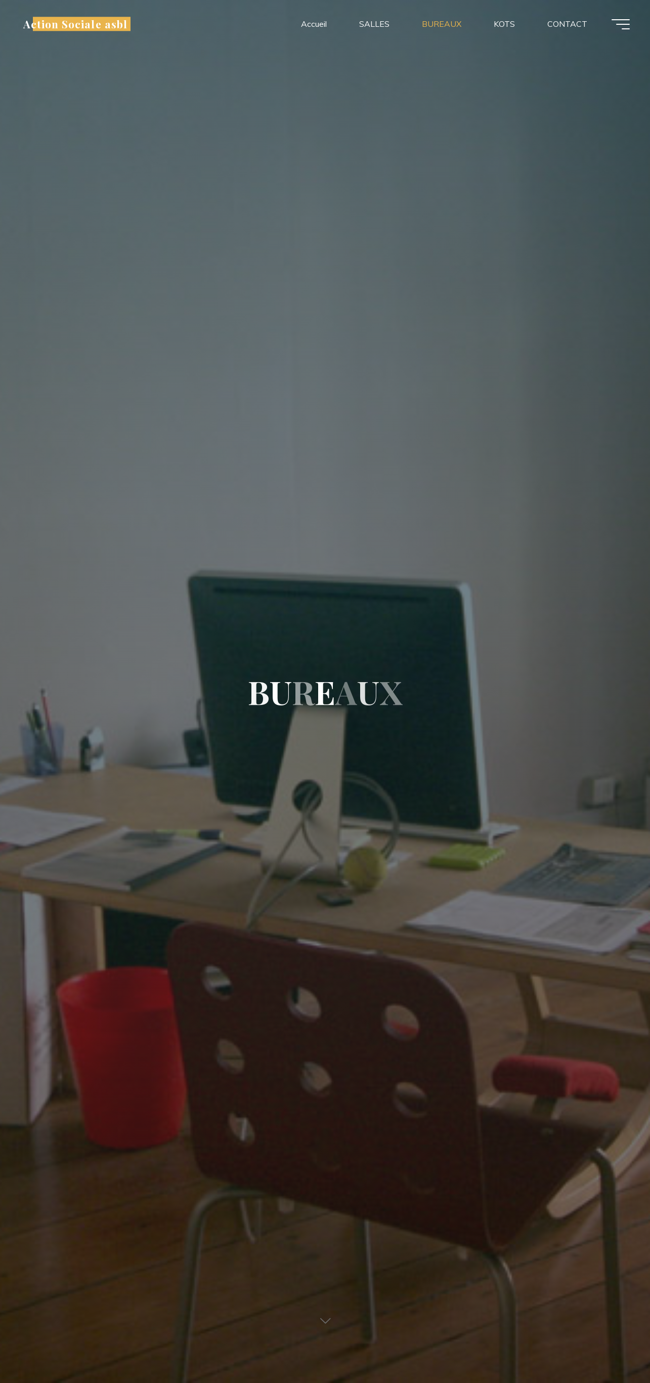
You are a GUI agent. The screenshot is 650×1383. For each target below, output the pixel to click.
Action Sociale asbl (75, 24)
